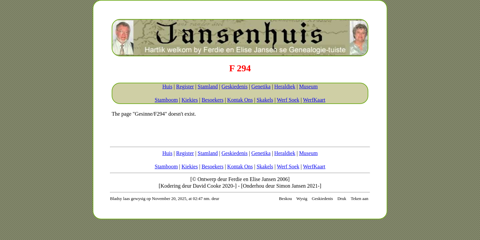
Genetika (261, 86)
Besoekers (213, 100)
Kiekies (190, 100)
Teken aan (359, 198)
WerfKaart (314, 100)
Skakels (265, 100)
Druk (341, 198)
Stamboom (166, 100)
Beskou (285, 198)
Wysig (301, 198)
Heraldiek (284, 86)
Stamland (208, 86)
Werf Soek (288, 100)
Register (185, 86)
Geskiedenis (234, 86)
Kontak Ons (240, 100)
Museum (308, 86)
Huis (167, 86)
